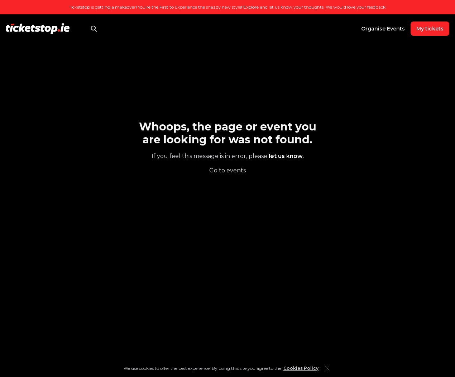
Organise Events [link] (383, 28)
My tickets (430, 28)
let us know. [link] (286, 156)
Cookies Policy (300, 368)
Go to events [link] (227, 170)
